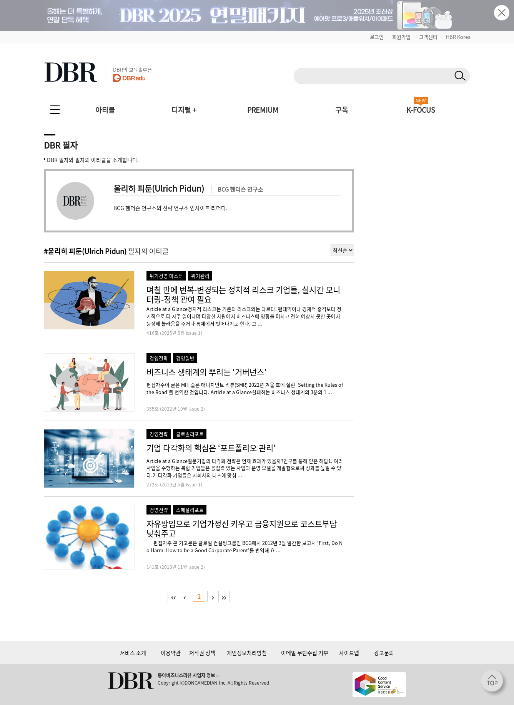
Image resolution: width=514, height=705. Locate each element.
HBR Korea (458, 36)
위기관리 (200, 275)
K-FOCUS (420, 110)
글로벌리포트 (190, 434)
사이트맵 (349, 653)
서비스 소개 (133, 653)
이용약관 (171, 653)
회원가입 (401, 36)
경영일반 (185, 358)
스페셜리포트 (190, 509)
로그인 (377, 36)
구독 (341, 110)
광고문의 (384, 653)
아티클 (105, 110)
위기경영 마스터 (166, 275)
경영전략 (159, 358)
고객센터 (428, 36)
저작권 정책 (202, 653)
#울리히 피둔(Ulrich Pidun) (85, 251)
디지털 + (183, 110)
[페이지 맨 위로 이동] (494, 683)
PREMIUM (262, 110)
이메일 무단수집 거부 (304, 653)
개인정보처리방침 (247, 653)
